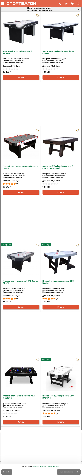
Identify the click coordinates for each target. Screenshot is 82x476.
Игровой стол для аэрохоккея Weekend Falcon (20, 167)
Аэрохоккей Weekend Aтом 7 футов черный (59, 52)
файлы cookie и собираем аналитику (46, 466)
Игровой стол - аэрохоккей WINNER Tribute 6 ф (19, 397)
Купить (21, 77)
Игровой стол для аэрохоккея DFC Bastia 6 (58, 282)
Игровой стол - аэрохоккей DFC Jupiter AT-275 (20, 282)
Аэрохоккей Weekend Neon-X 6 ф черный (17, 52)
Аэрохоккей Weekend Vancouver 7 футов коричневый (58, 167)
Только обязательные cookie (69, 472)
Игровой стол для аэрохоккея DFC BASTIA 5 (58, 397)
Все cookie (6, 472)
